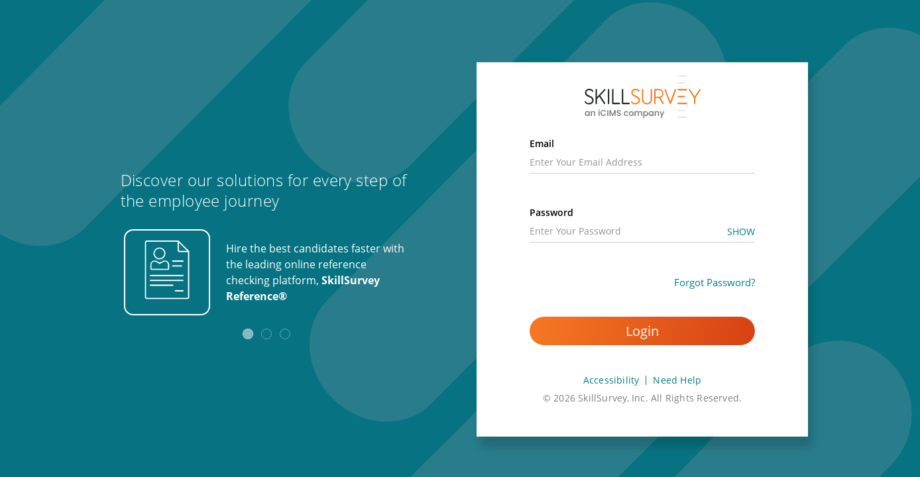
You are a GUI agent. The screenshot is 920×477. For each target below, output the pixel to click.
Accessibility (611, 380)
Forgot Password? (714, 282)
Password (551, 212)
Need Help (677, 380)
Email (542, 143)
